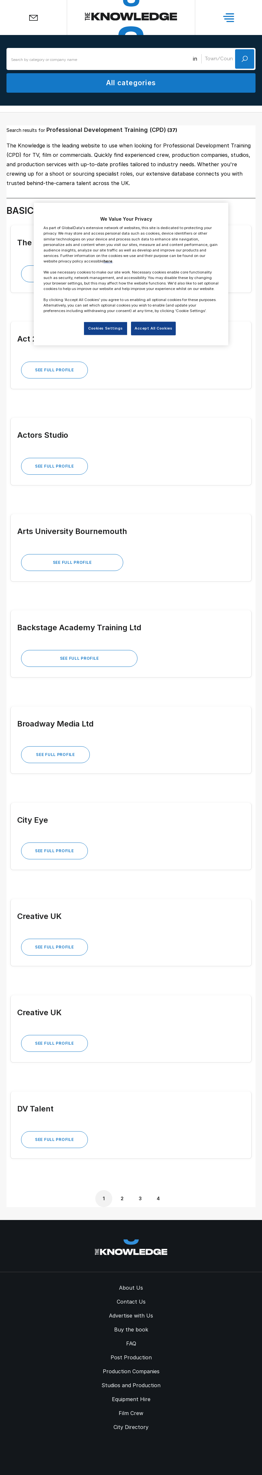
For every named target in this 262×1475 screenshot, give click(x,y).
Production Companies (131, 1371)
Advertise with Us (131, 1315)
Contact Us (131, 1301)
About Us (131, 1287)
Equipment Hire (131, 1399)
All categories (131, 83)
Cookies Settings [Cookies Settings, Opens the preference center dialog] (105, 328)
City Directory (131, 1427)
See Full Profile (54, 369)
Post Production (131, 1357)
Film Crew (131, 1413)
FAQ (131, 1343)
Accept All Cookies (153, 328)
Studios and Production (131, 1385)
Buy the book (131, 1329)
